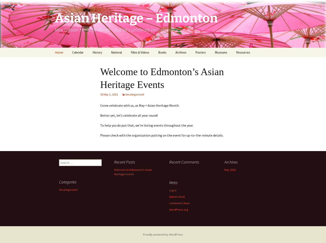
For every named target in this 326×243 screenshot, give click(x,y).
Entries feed (177, 197)
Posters (200, 52)
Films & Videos (140, 52)
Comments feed (179, 203)
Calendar (78, 52)
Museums (221, 52)
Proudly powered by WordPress (163, 234)
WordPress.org (178, 209)
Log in (173, 190)
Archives (180, 52)
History (97, 52)
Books (162, 52)
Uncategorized (134, 94)
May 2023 (230, 170)
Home (59, 52)
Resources (243, 52)
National (116, 52)
